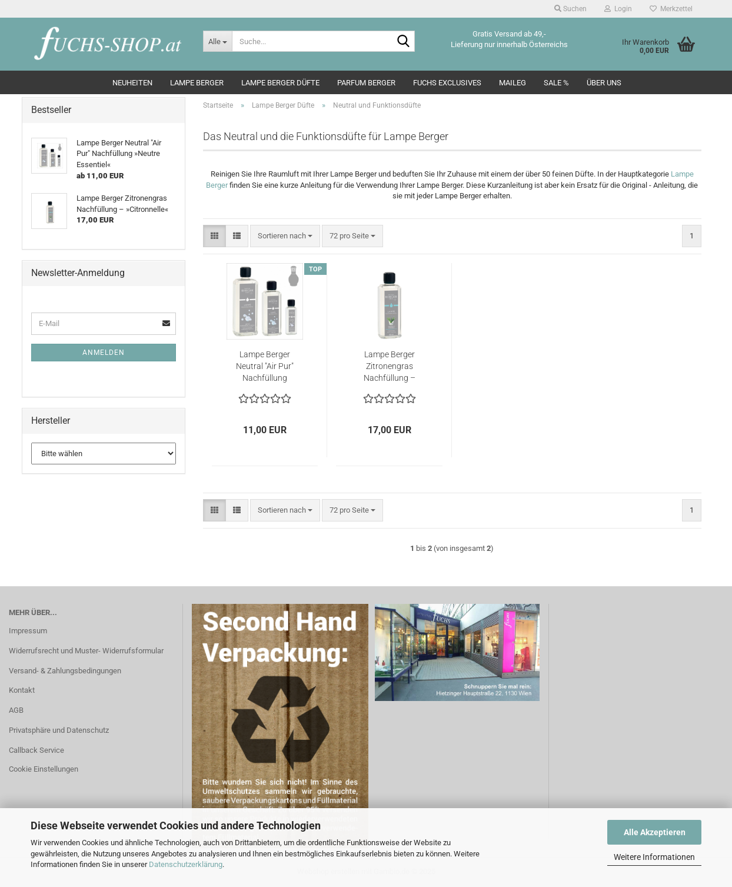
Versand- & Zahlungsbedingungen (65, 670)
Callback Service (36, 750)
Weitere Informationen (654, 857)
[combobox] (285, 236)
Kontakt (22, 690)
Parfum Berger (366, 82)
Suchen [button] (570, 9)
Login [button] (618, 9)
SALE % (556, 82)
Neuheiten (132, 82)
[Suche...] (217, 41)
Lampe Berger (197, 82)
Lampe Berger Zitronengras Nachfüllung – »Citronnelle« (389, 367)
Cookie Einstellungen (43, 769)
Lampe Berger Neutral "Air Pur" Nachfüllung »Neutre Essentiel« (265, 367)
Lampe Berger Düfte (280, 82)
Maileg (512, 82)
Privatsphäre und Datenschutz (59, 730)
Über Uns (604, 82)
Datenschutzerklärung (185, 864)
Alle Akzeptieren (655, 832)
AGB (16, 710)
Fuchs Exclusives (447, 82)
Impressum (28, 630)
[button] (214, 236)
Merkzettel (671, 9)
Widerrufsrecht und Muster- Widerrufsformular (86, 650)
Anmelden (103, 352)
